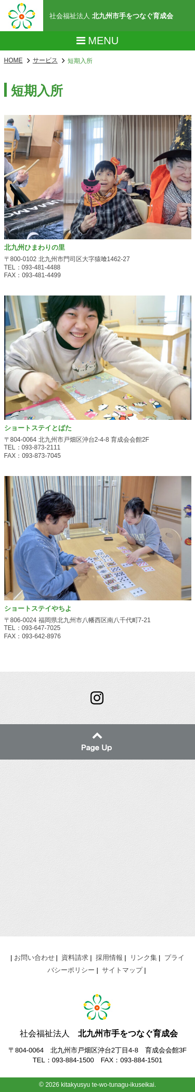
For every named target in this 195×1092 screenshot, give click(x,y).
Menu (97, 40)
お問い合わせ (34, 957)
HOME (13, 60)
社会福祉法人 (111, 16)
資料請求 (74, 957)
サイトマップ (122, 970)
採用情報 (109, 957)
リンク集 (143, 957)
